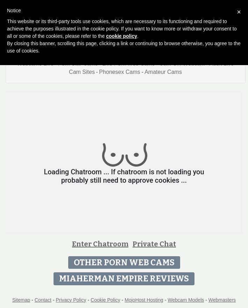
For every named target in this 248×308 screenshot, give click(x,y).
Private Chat (154, 244)
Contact (43, 300)
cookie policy (121, 36)
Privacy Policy (71, 300)
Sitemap (21, 300)
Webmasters (222, 300)
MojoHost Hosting (144, 300)
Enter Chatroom (100, 244)
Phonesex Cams (119, 72)
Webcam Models (186, 300)
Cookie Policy (105, 300)
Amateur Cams (163, 72)
